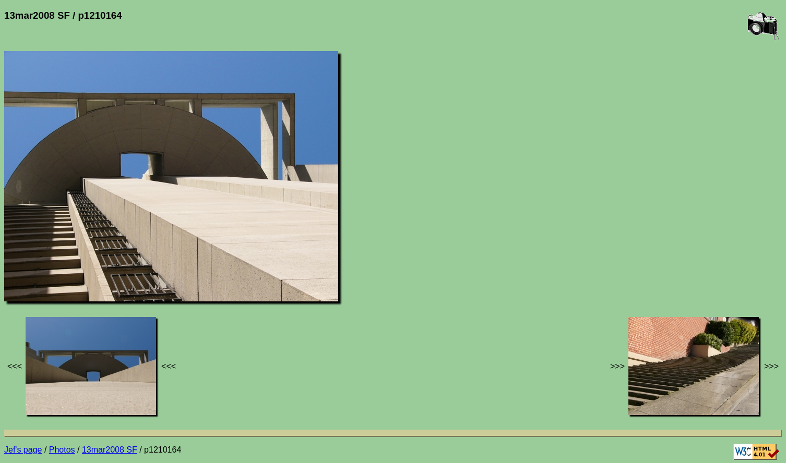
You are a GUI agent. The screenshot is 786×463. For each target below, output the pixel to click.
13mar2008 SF (109, 449)
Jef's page (23, 449)
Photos (62, 449)
